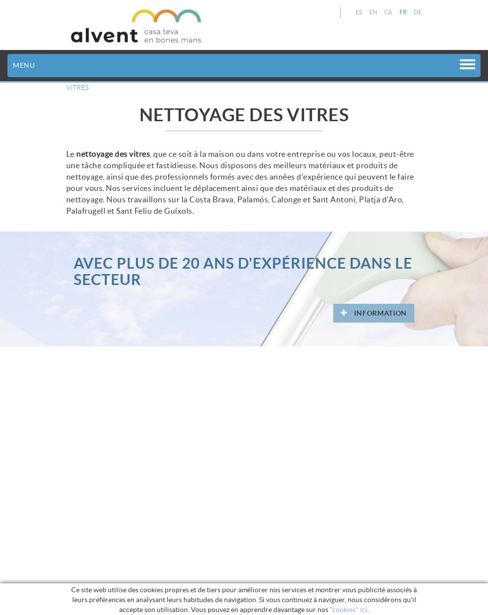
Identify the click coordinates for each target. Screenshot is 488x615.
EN (373, 12)
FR (403, 12)
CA (388, 12)
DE (418, 12)
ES (358, 12)
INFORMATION (374, 313)
